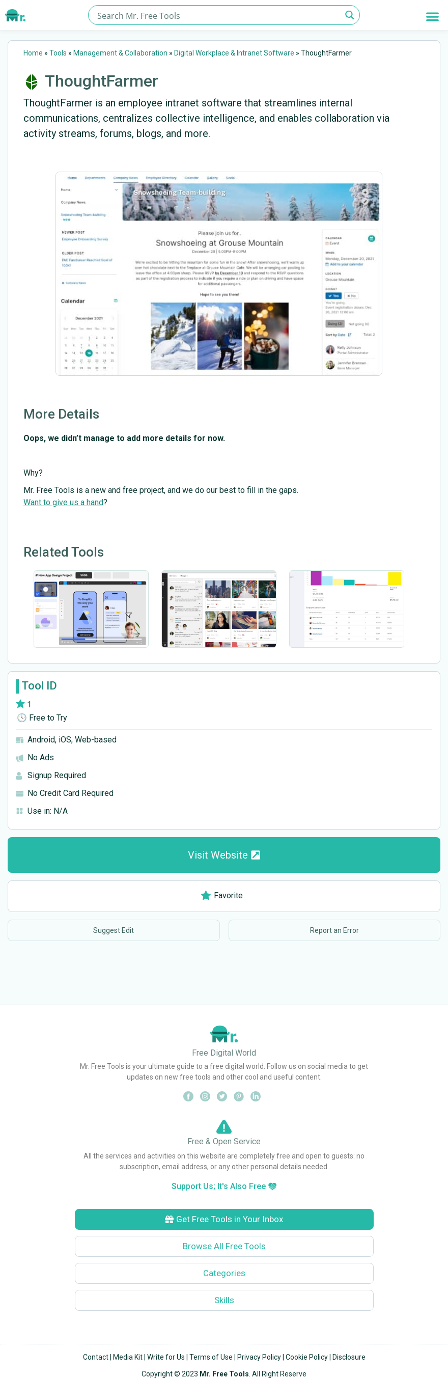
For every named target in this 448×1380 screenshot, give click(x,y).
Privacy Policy (259, 1357)
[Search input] (218, 15)
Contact (95, 1357)
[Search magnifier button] (350, 15)
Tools (58, 53)
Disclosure (349, 1357)
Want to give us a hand (63, 502)
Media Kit (128, 1357)
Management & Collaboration (120, 53)
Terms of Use (211, 1357)
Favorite (222, 895)
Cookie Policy (307, 1357)
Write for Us (166, 1357)
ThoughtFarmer (101, 81)
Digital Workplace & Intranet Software (234, 53)
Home (33, 53)
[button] (432, 16)
